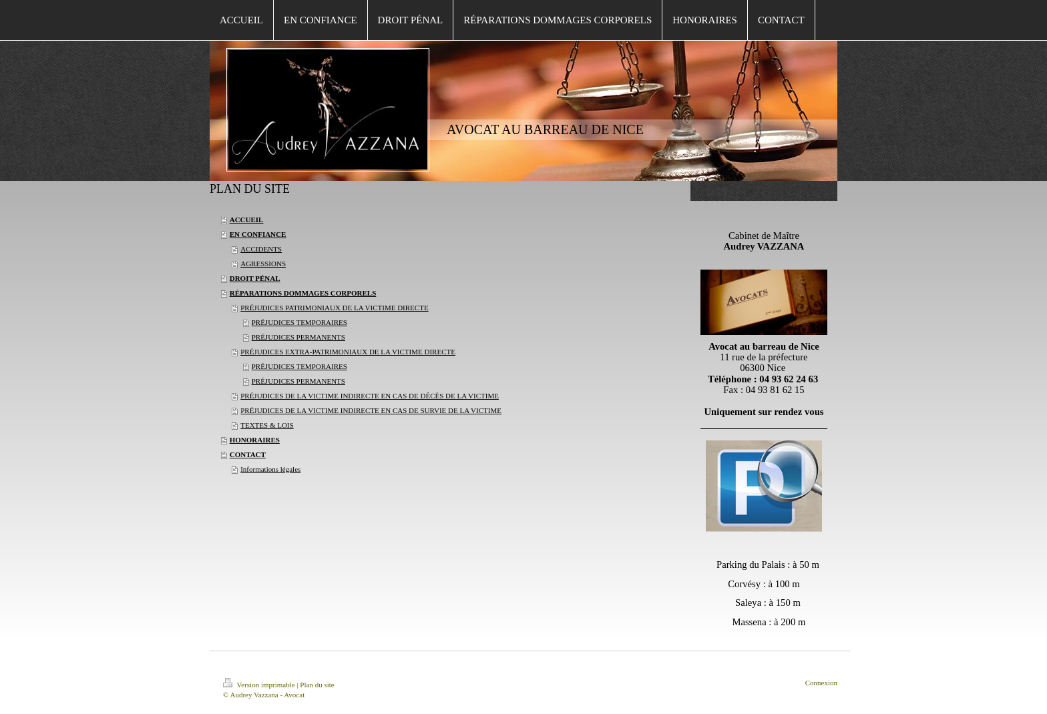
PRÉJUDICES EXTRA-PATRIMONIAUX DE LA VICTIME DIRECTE (347, 352)
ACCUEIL (247, 220)
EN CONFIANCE (258, 234)
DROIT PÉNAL (255, 278)
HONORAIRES (255, 440)
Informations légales (270, 469)
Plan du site (317, 685)
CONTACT (248, 454)
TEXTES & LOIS (266, 425)
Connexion (821, 683)
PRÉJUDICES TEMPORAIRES (299, 322)
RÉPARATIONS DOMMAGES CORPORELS (303, 293)
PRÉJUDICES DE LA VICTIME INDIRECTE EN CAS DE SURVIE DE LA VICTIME (370, 410)
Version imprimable (259, 685)
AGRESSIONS (263, 264)
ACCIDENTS (261, 249)
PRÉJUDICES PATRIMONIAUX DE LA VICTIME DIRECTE (334, 308)
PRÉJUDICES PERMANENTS (298, 337)
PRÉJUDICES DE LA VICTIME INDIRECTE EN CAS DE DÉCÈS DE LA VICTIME (369, 396)
